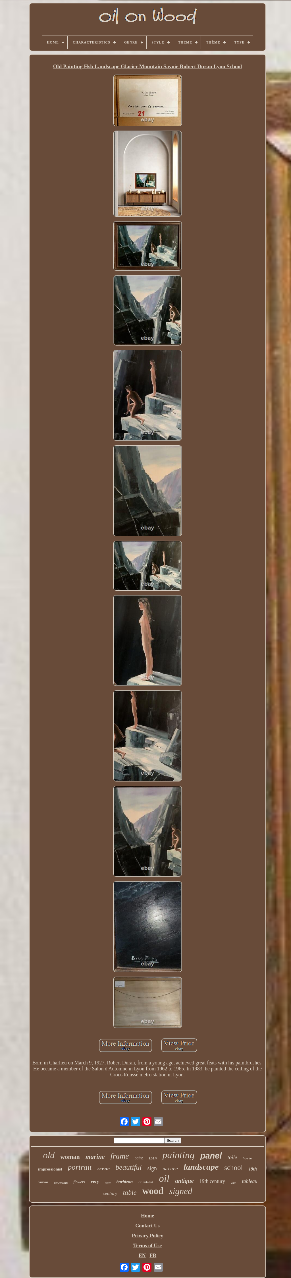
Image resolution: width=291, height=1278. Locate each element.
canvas (43, 1182)
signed (180, 1191)
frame (119, 1155)
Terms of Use (147, 1245)
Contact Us (147, 1226)
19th (253, 1169)
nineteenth (61, 1182)
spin (153, 1159)
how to (247, 1158)
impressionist (50, 1169)
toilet (108, 1182)
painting (178, 1155)
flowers (79, 1182)
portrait (80, 1167)
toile (232, 1157)
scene (103, 1168)
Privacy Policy (147, 1235)
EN (142, 1255)
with (233, 1182)
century (110, 1193)
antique (184, 1180)
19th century (212, 1181)
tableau (249, 1181)
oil (164, 1178)
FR (152, 1255)
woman (70, 1156)
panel (211, 1155)
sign (152, 1168)
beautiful (128, 1167)
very (95, 1181)
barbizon (124, 1181)
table (129, 1192)
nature (170, 1169)
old (49, 1155)
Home (147, 1216)
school (233, 1167)
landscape (201, 1166)
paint (139, 1158)
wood (152, 1191)
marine (95, 1156)
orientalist (145, 1182)
